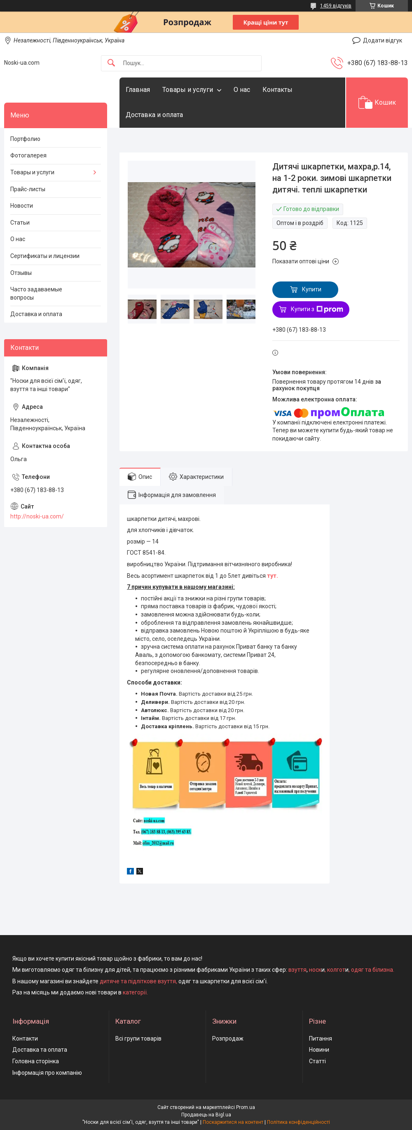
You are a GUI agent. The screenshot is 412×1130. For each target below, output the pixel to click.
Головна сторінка (35, 1061)
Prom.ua (245, 1107)
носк (315, 969)
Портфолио (25, 139)
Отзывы (21, 273)
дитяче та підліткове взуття (138, 981)
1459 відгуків (335, 6)
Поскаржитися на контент (233, 1122)
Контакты (277, 90)
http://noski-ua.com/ (37, 516)
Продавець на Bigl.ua (206, 1115)
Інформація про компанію (47, 1072)
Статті (317, 1061)
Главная (138, 90)
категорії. (135, 992)
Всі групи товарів (138, 1038)
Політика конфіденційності (298, 1122)
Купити (311, 289)
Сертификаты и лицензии (45, 256)
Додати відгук (382, 40)
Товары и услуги (187, 90)
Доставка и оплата (154, 115)
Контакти (25, 1038)
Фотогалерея (28, 155)
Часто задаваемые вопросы (36, 293)
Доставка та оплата (39, 1049)
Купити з (317, 309)
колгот (336, 969)
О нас (242, 90)
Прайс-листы (27, 189)
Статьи (20, 222)
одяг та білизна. (372, 969)
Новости (21, 205)
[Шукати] (111, 63)
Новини (319, 1049)
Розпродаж (227, 1038)
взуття (297, 969)
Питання (320, 1038)
